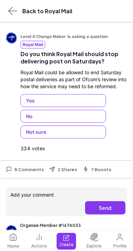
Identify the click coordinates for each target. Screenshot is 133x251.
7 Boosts (97, 169)
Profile (119, 241)
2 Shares (63, 169)
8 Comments (25, 169)
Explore (93, 241)
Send (105, 208)
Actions (39, 241)
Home (13, 241)
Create (66, 240)
